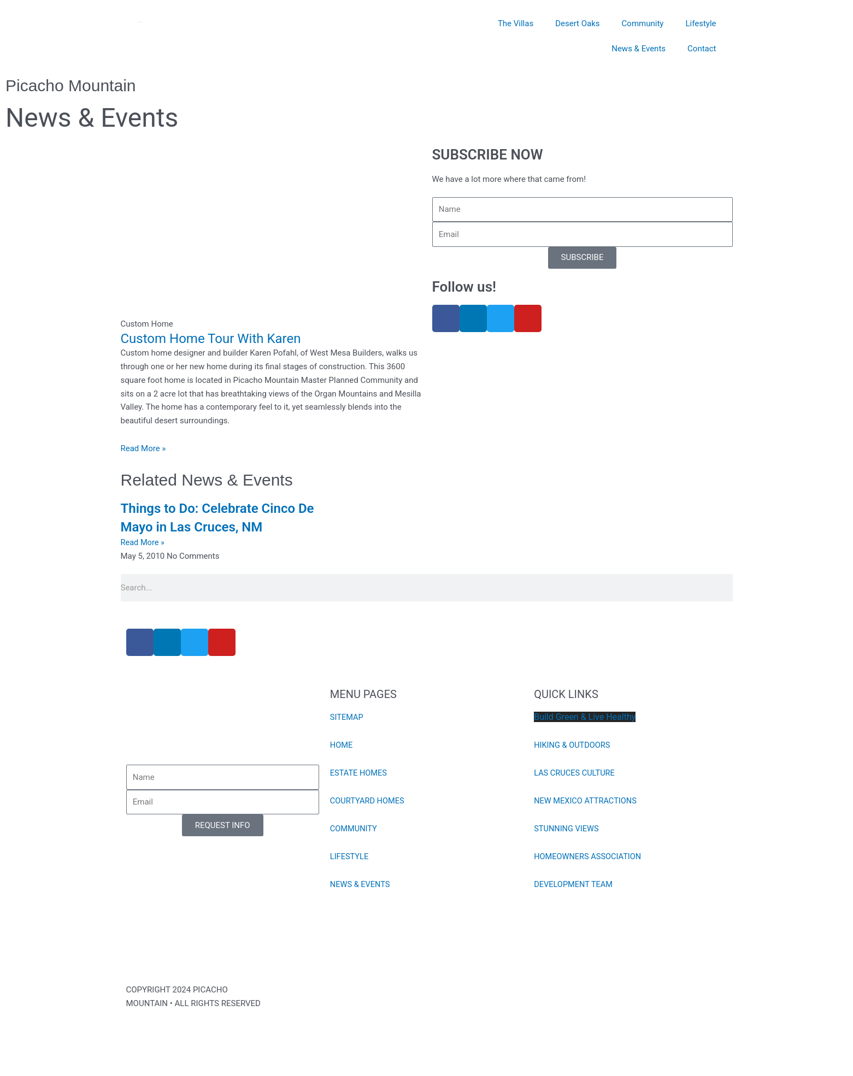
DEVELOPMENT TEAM (574, 884)
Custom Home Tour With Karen (211, 338)
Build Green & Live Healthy (585, 717)
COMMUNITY (354, 828)
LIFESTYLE (350, 856)
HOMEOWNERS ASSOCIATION (589, 856)
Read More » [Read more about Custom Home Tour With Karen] (143, 448)
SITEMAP (347, 717)
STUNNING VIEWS (567, 828)
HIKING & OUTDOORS (573, 745)
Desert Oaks (577, 23)
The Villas (515, 23)
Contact (701, 49)
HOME (342, 745)
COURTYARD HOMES (368, 801)
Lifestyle (700, 23)
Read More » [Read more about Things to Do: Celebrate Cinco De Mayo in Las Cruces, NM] (143, 542)
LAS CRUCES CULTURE (575, 773)
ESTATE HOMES (359, 773)
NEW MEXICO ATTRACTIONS (586, 801)
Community (643, 23)
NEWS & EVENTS (361, 884)
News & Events (638, 49)
